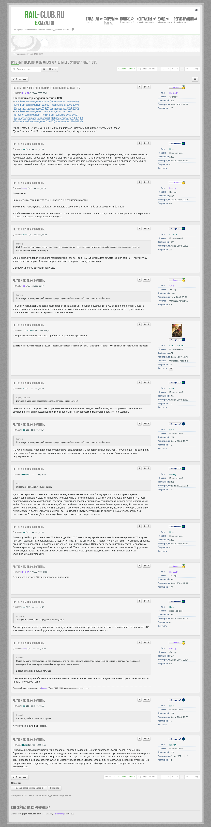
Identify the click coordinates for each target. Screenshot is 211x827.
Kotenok (25, 234)
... (182, 69)
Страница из (146, 69)
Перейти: (16, 783)
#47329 (17, 572)
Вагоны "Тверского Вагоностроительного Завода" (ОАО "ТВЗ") (54, 62)
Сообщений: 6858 (127, 69)
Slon (23, 286)
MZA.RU (44, 23)
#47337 (17, 745)
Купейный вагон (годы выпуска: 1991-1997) (46, 101)
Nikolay (24, 474)
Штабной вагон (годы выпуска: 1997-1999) (46, 114)
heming (24, 188)
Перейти (54, 788)
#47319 (17, 286)
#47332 (17, 648)
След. (195, 69)
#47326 (17, 474)
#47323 (17, 388)
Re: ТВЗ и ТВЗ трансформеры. (29, 144)
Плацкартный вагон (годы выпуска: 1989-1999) (48, 121)
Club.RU (44, 14)
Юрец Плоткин (27, 330)
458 (188, 69)
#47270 (17, 93)
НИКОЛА (25, 93)
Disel (23, 149)
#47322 (17, 330)
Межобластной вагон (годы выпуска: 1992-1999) (49, 118)
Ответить (19, 79)
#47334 (17, 706)
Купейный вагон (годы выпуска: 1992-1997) (46, 104)
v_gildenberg (58, 814)
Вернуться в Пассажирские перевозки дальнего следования (41, 795)
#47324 (17, 430)
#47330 (17, 607)
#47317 (17, 188)
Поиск (52, 69)
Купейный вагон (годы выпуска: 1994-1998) (46, 108)
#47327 (17, 532)
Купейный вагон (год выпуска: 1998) (43, 111)
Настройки (110, 777)
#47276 (17, 149)
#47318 (17, 234)
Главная (94, 18)
